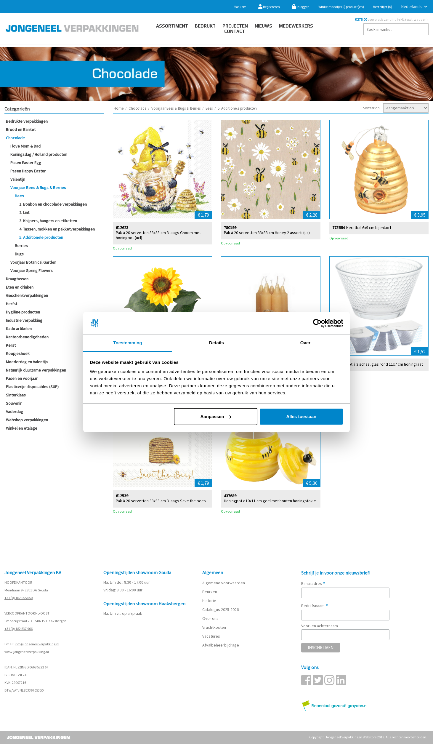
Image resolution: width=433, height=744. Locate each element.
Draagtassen (17, 278)
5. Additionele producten (41, 237)
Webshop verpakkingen (27, 420)
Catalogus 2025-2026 (220, 609)
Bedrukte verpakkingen (27, 121)
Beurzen (209, 591)
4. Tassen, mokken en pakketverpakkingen (57, 229)
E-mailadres (313, 583)
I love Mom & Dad (25, 146)
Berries (21, 245)
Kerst (11, 345)
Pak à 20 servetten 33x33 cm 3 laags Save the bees (161, 500)
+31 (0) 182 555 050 (18, 598)
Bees (19, 196)
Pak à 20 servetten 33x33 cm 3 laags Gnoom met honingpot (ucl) (158, 235)
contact (234, 31)
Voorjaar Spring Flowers (31, 270)
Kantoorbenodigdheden (27, 337)
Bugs (19, 254)
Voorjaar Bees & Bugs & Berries (38, 187)
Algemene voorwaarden (223, 582)
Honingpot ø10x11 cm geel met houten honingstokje (270, 500)
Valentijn (17, 179)
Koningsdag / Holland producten (38, 154)
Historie (209, 600)
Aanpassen (216, 416)
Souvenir (14, 403)
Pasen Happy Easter (28, 171)
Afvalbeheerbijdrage (221, 645)
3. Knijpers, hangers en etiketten (48, 220)
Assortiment (172, 25)
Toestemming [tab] (127, 342)
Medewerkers (296, 25)
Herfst (11, 303)
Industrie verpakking (24, 320)
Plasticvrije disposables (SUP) (32, 386)
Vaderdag (14, 411)
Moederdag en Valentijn (27, 361)
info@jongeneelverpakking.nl (37, 644)
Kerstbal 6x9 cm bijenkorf (368, 227)
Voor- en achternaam (319, 625)
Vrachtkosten (214, 627)
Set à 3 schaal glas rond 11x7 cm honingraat (384, 364)
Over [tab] (305, 342)
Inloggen (300, 6)
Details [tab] (216, 342)
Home (119, 108)
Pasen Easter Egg (25, 162)
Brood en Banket (21, 129)
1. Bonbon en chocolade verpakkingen (53, 204)
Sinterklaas (16, 395)
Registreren (269, 6)
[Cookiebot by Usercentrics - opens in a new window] (317, 323)
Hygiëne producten (23, 312)
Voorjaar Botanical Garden (33, 262)
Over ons (210, 618)
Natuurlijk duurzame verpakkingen (36, 370)
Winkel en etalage (21, 428)
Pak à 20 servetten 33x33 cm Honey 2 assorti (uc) (267, 232)
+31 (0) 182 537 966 (18, 628)
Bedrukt (205, 25)
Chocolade (15, 137)
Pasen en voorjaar (22, 378)
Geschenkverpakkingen (27, 295)
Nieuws (263, 25)
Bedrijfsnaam (314, 605)
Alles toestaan (301, 416)
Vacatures (211, 636)
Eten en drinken (19, 287)
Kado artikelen (19, 328)
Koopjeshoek (18, 353)
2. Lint (24, 212)
